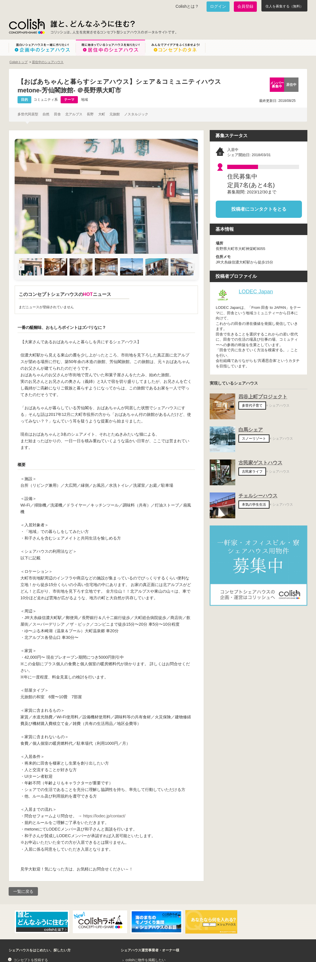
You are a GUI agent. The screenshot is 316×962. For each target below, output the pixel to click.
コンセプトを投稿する (31, 960)
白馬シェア (250, 429)
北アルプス (73, 114)
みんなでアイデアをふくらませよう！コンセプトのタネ (180, 48)
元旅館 (114, 114)
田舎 (57, 114)
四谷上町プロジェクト (262, 396)
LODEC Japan (256, 291)
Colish (27, 26)
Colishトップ (18, 62)
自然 (46, 114)
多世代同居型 (28, 114)
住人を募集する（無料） (284, 6)
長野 (90, 114)
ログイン (218, 6)
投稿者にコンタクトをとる (258, 209)
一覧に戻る (23, 891)
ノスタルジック (136, 114)
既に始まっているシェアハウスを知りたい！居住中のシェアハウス (110, 48)
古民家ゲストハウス (260, 463)
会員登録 (245, 6)
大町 (101, 114)
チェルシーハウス (258, 496)
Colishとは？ (187, 6)
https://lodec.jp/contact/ (104, 816)
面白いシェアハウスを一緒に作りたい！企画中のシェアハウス (42, 48)
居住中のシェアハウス (47, 62)
